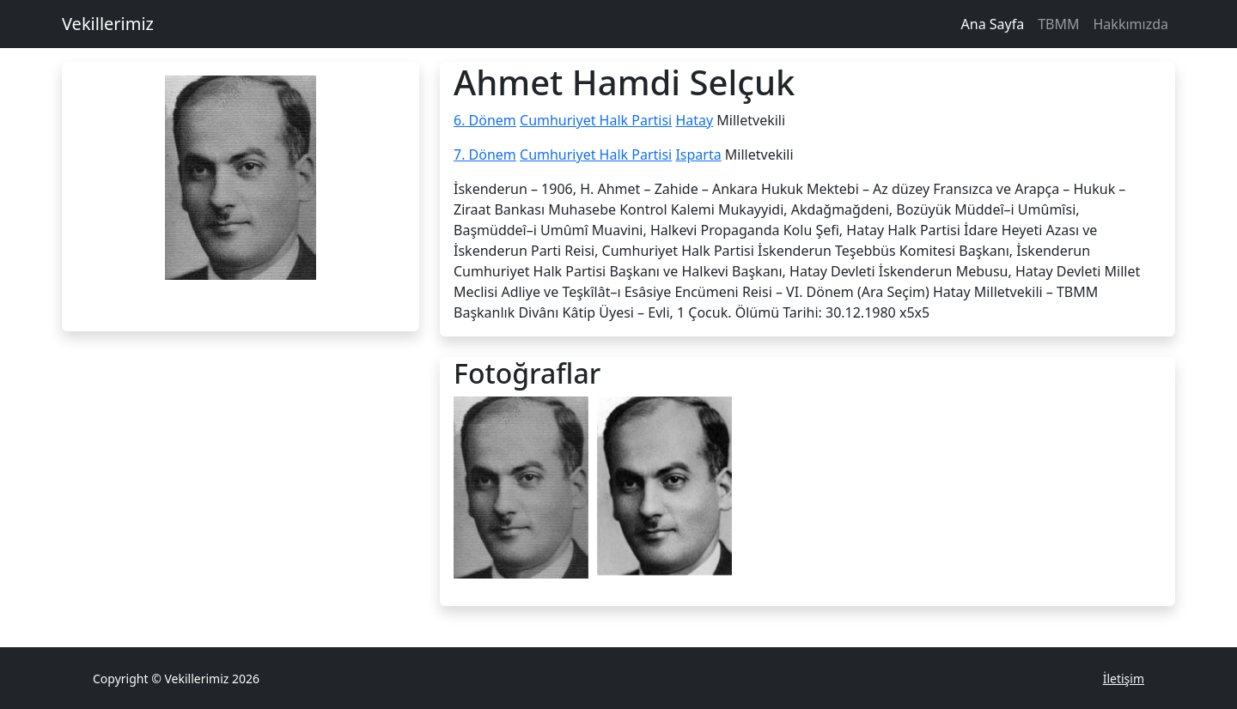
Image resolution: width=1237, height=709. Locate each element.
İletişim (1123, 678)
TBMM (1058, 24)
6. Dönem (485, 120)
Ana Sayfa (993, 24)
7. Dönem (485, 154)
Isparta (698, 154)
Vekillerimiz (108, 23)
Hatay (694, 120)
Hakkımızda (1131, 24)
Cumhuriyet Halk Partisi (596, 120)
